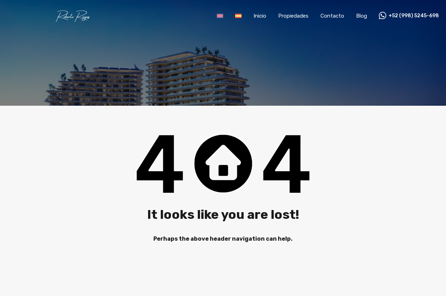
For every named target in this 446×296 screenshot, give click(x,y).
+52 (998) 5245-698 (414, 16)
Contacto (332, 16)
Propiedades (293, 16)
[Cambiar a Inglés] (220, 16)
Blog (361, 16)
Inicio (259, 16)
